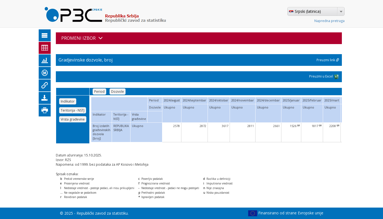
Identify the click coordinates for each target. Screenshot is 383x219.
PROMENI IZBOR (82, 38)
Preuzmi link (328, 60)
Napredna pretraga (329, 20)
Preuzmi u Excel (324, 76)
